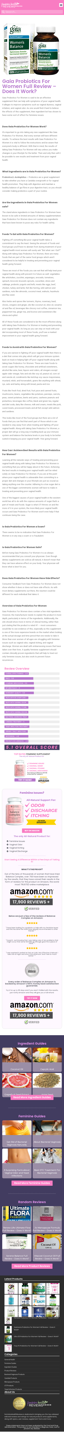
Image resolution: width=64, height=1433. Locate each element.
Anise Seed (47, 1094)
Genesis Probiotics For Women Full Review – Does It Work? (36, 1318)
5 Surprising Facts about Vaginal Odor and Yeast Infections (17, 1173)
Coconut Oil (17, 1069)
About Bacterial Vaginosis (47, 1142)
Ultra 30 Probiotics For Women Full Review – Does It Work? (36, 1336)
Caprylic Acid (47, 1069)
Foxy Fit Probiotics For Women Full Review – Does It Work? (36, 1346)
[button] (61, 5)
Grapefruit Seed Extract (16, 1094)
